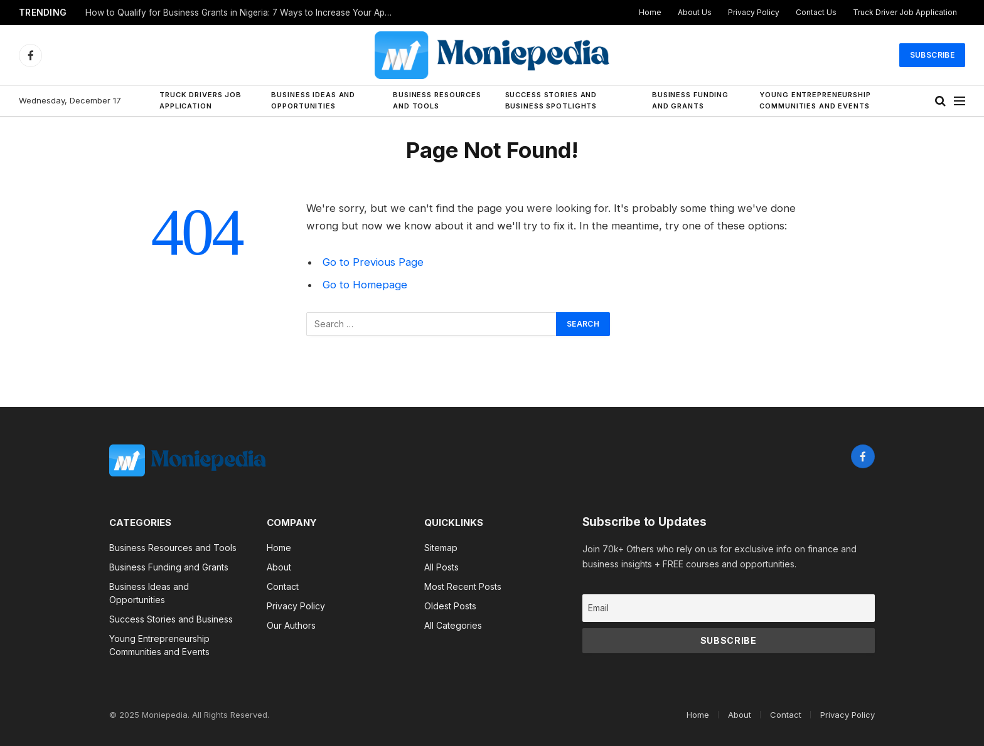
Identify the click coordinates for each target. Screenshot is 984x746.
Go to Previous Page (373, 262)
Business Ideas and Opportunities (313, 100)
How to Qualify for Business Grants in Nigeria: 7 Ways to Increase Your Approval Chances (242, 13)
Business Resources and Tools (437, 100)
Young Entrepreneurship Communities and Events (814, 100)
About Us (695, 12)
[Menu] (959, 101)
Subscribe (932, 55)
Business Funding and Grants (690, 100)
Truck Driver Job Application (905, 12)
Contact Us (816, 12)
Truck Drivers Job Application (200, 100)
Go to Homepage (365, 284)
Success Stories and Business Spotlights (551, 100)
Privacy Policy (753, 12)
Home (650, 12)
